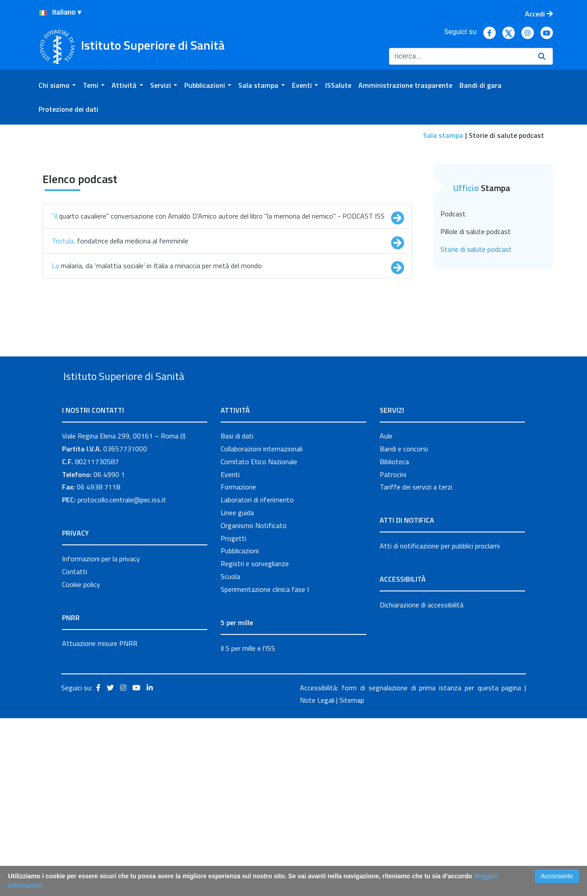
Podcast (453, 371)
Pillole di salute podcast (475, 388)
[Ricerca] (460, 56)
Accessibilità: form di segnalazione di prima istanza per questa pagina (410, 865)
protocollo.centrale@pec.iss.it (122, 677)
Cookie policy (81, 762)
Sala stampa (443, 135)
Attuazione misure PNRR (99, 821)
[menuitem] (57, 85)
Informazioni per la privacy (101, 736)
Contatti (74, 749)
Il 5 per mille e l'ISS (248, 826)
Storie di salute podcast (476, 406)
